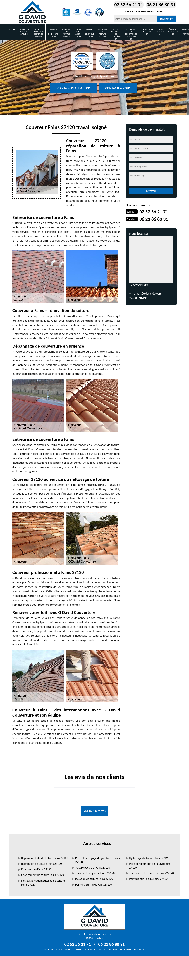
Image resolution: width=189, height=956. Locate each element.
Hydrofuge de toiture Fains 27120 (149, 858)
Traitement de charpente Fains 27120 (151, 873)
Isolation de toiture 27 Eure (102, 33)
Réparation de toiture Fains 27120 (41, 863)
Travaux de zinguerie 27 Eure (89, 33)
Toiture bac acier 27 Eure (77, 33)
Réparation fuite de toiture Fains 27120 (44, 858)
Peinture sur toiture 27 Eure (66, 33)
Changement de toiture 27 (147, 31)
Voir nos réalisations (73, 88)
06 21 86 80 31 (161, 5)
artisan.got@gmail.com (99, 76)
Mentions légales (132, 949)
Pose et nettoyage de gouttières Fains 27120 (97, 860)
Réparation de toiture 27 (173, 31)
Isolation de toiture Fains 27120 (94, 879)
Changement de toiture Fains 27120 (42, 875)
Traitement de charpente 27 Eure (52, 33)
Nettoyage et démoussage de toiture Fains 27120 (43, 882)
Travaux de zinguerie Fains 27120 (95, 873)
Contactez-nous (118, 88)
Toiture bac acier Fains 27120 (92, 867)
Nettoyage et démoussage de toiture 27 (131, 34)
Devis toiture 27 (160, 31)
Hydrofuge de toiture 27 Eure (24, 31)
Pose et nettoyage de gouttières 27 (116, 34)
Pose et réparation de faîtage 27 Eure (38, 33)
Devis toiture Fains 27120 (36, 869)
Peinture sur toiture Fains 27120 (148, 879)
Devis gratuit (108, 949)
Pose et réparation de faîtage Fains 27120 (149, 865)
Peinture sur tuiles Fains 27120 (93, 884)
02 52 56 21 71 (128, 5)
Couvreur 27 (10, 30)
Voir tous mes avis (94, 811)
